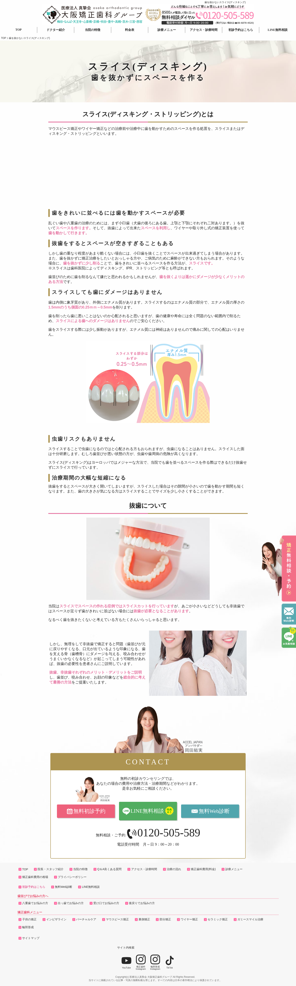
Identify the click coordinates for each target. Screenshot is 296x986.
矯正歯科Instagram (141, 962)
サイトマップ (30, 938)
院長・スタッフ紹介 (51, 869)
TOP (18, 29)
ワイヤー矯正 (189, 919)
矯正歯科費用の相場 (35, 877)
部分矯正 (165, 919)
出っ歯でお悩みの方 (71, 903)
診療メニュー (166, 29)
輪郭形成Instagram (155, 962)
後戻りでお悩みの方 (142, 903)
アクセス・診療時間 (203, 29)
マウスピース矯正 (117, 919)
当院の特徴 (92, 29)
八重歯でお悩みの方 (35, 903)
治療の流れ (174, 869)
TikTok (169, 962)
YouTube (126, 962)
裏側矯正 (144, 919)
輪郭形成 (28, 927)
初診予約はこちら (240, 29)
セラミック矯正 (218, 919)
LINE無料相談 (278, 29)
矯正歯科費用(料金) (203, 869)
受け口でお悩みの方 (106, 903)
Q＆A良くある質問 (109, 869)
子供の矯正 (29, 919)
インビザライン (56, 919)
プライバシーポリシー (72, 877)
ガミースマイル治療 (250, 919)
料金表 (129, 29)
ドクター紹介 (55, 29)
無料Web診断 (214, 811)
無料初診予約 (89, 811)
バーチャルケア (86, 919)
